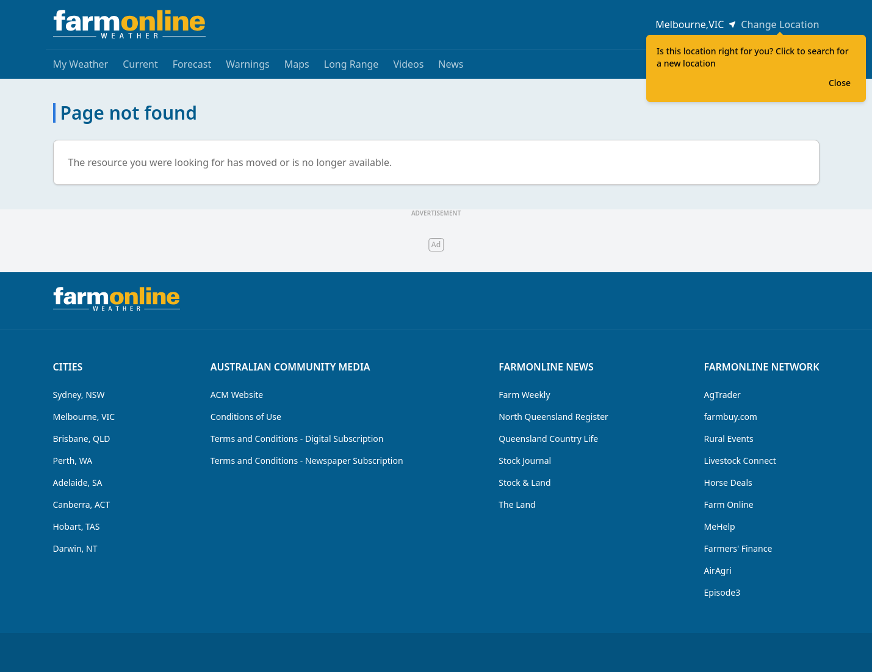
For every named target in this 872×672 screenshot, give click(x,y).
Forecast (192, 64)
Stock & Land (524, 482)
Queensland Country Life (548, 438)
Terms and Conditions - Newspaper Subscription (307, 460)
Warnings (248, 64)
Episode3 (722, 592)
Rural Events (729, 438)
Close (840, 83)
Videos (408, 64)
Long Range (351, 64)
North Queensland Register (553, 416)
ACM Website (237, 394)
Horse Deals (728, 482)
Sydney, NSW (79, 394)
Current (140, 64)
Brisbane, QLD (81, 438)
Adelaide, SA (78, 482)
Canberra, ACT (81, 504)
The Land (517, 504)
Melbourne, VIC (84, 416)
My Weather (81, 64)
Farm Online (729, 504)
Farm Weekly (524, 394)
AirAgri (718, 570)
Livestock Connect (740, 460)
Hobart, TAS (76, 526)
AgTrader (722, 394)
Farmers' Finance (738, 548)
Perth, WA (73, 460)
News (450, 64)
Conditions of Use (246, 416)
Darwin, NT (75, 548)
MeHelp (719, 526)
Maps (296, 64)
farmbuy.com (730, 416)
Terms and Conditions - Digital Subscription (297, 438)
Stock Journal (525, 460)
